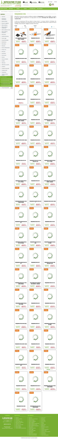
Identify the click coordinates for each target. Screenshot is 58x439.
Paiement (42, 2)
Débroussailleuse (7, 25)
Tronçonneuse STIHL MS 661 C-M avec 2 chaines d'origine (50, 386)
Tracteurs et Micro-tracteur (7, 74)
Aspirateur (7, 17)
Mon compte (50, 1)
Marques (18, 8)
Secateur (7, 57)
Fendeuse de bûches (7, 36)
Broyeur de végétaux (7, 23)
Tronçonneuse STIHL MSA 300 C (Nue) (20, 323)
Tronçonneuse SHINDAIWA (7, 85)
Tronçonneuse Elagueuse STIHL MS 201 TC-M (21, 365)
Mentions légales (18, 426)
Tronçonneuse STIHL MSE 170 (21, 99)
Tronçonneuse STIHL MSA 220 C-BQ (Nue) (35, 242)
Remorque (7, 51)
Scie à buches (7, 55)
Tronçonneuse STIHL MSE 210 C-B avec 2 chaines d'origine (21, 202)
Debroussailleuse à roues (7, 30)
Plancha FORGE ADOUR (7, 48)
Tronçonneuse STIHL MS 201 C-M (50, 344)
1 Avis (52, 369)
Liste (54, 27)
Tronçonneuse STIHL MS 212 (35, 180)
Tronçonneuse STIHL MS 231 (35, 262)
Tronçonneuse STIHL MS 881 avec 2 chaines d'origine (35, 406)
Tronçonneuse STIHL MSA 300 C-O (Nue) (21, 344)
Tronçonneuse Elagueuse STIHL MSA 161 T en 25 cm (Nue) (20, 242)
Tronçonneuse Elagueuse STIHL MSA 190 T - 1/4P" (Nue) (49, 161)
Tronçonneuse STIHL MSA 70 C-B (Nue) (49, 58)
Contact (55, 1)
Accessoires (11, 8)
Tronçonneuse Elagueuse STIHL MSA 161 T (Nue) (49, 242)
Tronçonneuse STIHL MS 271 (35, 323)
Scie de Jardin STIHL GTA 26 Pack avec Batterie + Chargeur (21, 39)
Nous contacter (39, 8)
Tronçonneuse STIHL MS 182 (50, 99)
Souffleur (7, 61)
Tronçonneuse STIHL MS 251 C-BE (50, 303)
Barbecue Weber (7, 21)
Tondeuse (7, 66)
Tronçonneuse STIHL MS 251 (35, 303)
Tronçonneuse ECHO (6, 80)
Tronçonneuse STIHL (6, 83)
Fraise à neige (7, 38)
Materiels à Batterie (3, 8)
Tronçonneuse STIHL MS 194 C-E (35, 221)
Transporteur (7, 72)
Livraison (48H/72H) (19, 421)
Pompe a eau (7, 49)
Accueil (2, 11)
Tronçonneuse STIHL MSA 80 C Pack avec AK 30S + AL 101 (50, 263)
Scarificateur (7, 53)
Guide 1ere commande (19, 424)
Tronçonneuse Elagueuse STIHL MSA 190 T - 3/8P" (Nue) (20, 181)
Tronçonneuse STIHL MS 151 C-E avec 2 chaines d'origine (21, 283)
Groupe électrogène (7, 40)
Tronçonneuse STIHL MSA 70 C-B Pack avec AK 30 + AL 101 (35, 161)
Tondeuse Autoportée (7, 68)
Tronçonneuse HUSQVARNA (7, 82)
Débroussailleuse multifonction (7, 27)
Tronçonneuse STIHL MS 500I (21, 406)
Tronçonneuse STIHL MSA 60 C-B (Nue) (21, 58)
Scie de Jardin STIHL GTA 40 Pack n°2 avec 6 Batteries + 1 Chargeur (35, 283)
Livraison (26, 2)
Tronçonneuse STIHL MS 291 (35, 344)
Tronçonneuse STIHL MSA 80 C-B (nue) (50, 140)
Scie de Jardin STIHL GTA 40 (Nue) (21, 78)
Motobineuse (7, 42)
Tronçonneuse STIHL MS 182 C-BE (21, 160)
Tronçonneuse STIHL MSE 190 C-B (35, 140)
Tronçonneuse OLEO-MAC (7, 78)
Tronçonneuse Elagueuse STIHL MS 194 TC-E (21, 222)
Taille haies (7, 63)
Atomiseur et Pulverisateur (7, 19)
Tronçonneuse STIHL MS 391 (35, 364)
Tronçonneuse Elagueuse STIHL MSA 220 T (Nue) (49, 324)
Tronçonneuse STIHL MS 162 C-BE (35, 58)
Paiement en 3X (18, 423)
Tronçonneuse (10, 11)
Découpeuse (7, 34)
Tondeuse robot (7, 70)
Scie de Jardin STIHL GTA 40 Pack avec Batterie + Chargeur (49, 181)
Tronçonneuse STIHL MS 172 (50, 78)
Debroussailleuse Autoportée (7, 32)
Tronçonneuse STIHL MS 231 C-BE (50, 282)
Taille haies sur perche (7, 65)
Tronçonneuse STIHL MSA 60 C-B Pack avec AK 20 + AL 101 (49, 120)
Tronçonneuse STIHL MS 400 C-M (21, 385)
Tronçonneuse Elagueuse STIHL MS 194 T (35, 202)
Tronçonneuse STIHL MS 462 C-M (35, 385)
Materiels (5, 11)
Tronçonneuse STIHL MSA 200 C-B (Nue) (50, 201)
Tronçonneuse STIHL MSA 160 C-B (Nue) (21, 140)
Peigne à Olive (43, 424)
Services (25, 8)
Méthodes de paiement (19, 422)
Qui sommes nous (32, 8)
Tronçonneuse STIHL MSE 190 (35, 119)
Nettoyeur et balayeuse (33, 433)
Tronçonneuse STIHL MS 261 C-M (50, 364)
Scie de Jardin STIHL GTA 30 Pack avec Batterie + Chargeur (21, 120)
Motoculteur (7, 44)
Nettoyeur (7, 46)
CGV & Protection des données (21, 428)
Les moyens (34, 2)
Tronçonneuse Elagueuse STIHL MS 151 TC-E (21, 263)
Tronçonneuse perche (7, 88)
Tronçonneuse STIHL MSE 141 (35, 38)
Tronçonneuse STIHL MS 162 (50, 38)
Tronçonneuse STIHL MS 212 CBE (50, 221)
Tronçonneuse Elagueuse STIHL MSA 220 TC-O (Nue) (20, 304)
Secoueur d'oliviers (7, 59)
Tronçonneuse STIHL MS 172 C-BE (35, 99)
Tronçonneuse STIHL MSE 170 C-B (35, 78)
